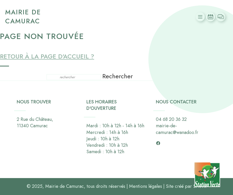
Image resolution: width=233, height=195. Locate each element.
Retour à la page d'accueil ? (47, 56)
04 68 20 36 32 (171, 119)
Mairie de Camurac (23, 16)
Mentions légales (145, 186)
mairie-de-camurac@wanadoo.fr (177, 129)
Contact (221, 16)
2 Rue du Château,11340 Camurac (35, 122)
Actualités (211, 16)
